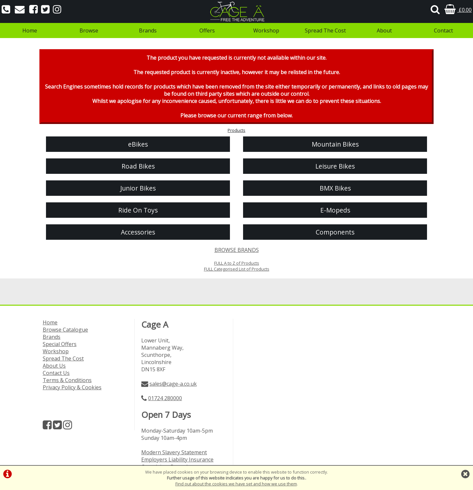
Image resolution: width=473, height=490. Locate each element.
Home (29, 30)
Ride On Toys (138, 210)
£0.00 (458, 9)
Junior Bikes (138, 188)
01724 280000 (165, 398)
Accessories (138, 232)
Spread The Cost (325, 30)
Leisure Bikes (335, 166)
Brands (148, 30)
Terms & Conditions (67, 380)
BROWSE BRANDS (236, 250)
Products (236, 130)
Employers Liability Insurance (177, 459)
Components (335, 232)
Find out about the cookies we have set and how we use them (236, 484)
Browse (88, 30)
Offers (207, 30)
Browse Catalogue (65, 329)
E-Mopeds (335, 210)
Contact (443, 30)
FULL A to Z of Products (236, 263)
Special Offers (60, 344)
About (384, 30)
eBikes (138, 144)
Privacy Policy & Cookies (72, 387)
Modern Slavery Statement (174, 452)
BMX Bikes (335, 188)
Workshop (266, 30)
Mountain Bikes (335, 144)
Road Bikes (138, 166)
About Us (54, 365)
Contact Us (56, 373)
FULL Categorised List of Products (236, 269)
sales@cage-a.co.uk (173, 383)
